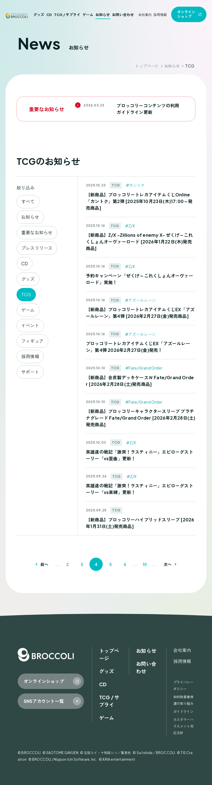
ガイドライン (183, 711)
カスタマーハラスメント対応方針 (183, 726)
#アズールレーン (140, 300)
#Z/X (130, 225)
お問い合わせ (123, 14)
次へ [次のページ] (167, 564)
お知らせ (103, 14)
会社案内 (145, 15)
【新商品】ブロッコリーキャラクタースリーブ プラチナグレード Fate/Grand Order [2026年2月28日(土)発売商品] (140, 417)
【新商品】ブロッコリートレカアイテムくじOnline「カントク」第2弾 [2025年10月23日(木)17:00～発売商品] (139, 201)
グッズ (38, 14)
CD (49, 14)
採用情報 (160, 15)
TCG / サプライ (67, 14)
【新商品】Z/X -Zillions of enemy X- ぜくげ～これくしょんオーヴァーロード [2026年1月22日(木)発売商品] (139, 241)
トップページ (146, 65)
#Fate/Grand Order (143, 367)
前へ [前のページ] (44, 564)
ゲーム (88, 14)
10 (144, 564)
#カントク (135, 185)
